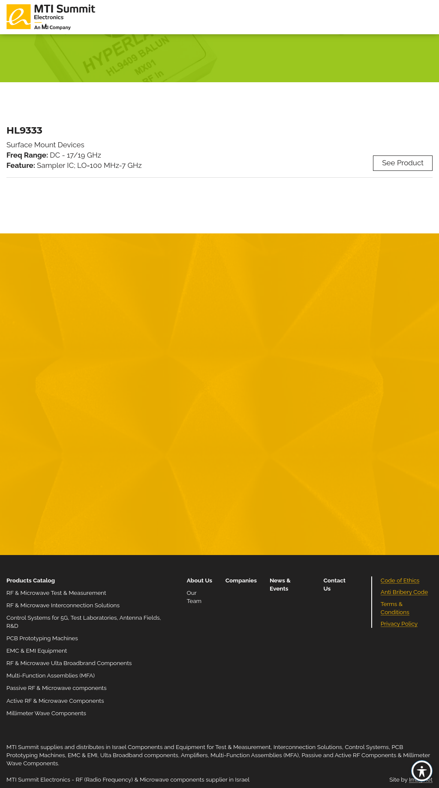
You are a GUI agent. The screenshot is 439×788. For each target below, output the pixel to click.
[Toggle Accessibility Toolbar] (422, 771)
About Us (199, 580)
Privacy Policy (399, 623)
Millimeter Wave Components (46, 713)
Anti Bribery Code (404, 591)
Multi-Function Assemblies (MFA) (50, 675)
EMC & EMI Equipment (36, 650)
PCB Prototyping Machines (42, 638)
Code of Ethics (400, 580)
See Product (403, 162)
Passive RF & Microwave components (56, 687)
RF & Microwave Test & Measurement (56, 592)
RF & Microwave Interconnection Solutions (63, 605)
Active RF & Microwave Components (55, 700)
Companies (241, 580)
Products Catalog (30, 580)
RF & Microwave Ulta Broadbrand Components (69, 663)
